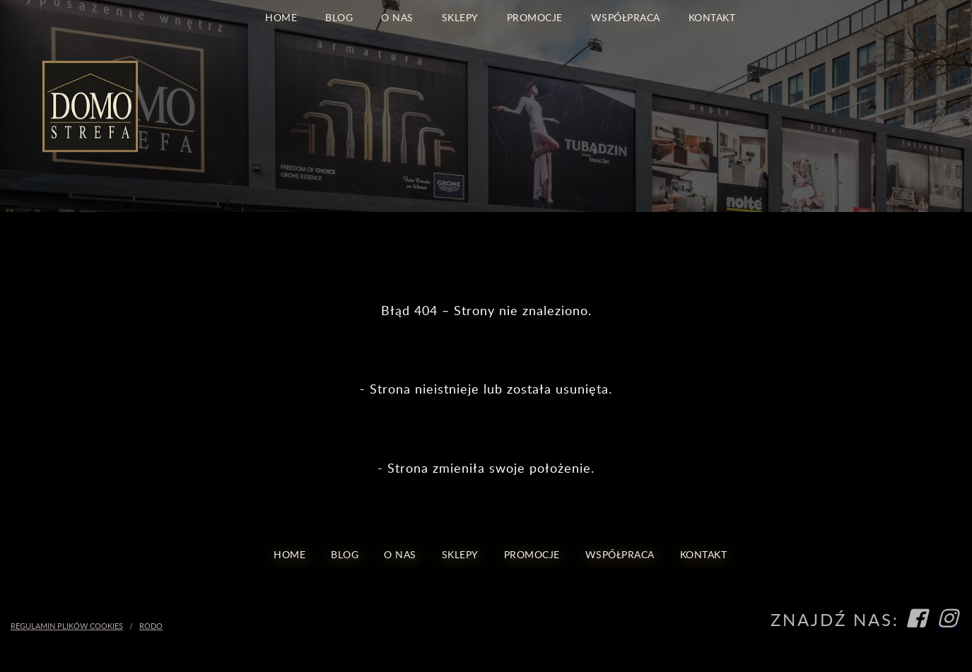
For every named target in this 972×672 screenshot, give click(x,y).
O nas (397, 17)
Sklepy (460, 17)
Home (281, 17)
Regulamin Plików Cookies (67, 625)
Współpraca (625, 17)
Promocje (535, 17)
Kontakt (712, 17)
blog (339, 17)
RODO (151, 625)
